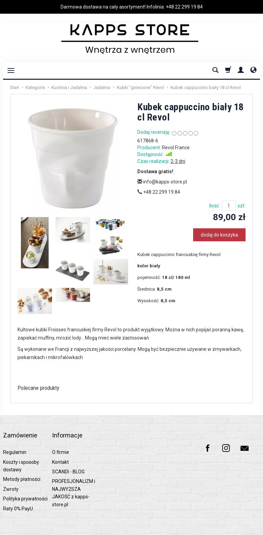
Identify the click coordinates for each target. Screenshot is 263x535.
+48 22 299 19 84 (184, 7)
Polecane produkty (45, 388)
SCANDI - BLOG (68, 461)
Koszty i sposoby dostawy (21, 455)
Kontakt (60, 452)
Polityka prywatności (25, 488)
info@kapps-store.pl (162, 181)
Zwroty (10, 479)
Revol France (176, 147)
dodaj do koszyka (219, 235)
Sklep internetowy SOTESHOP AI (232, 528)
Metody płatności (21, 469)
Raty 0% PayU (18, 498)
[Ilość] (229, 206)
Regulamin (14, 442)
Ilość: (214, 205)
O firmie (60, 442)
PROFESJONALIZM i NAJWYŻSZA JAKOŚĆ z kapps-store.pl (73, 482)
